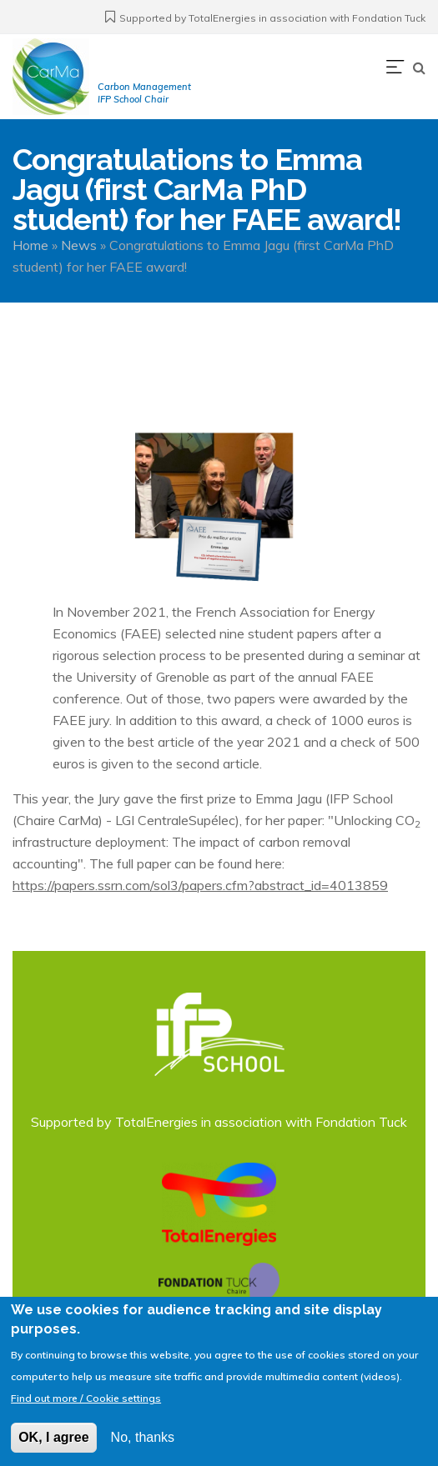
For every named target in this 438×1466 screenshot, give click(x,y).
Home (30, 245)
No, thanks (142, 1447)
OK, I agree (53, 1447)
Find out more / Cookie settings (86, 1408)
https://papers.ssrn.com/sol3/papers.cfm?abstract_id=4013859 (200, 885)
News (79, 245)
